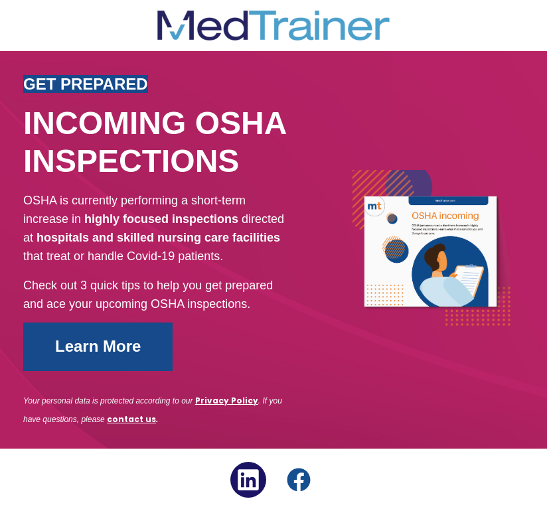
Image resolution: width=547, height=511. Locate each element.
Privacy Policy (226, 400)
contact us (131, 419)
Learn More (98, 346)
